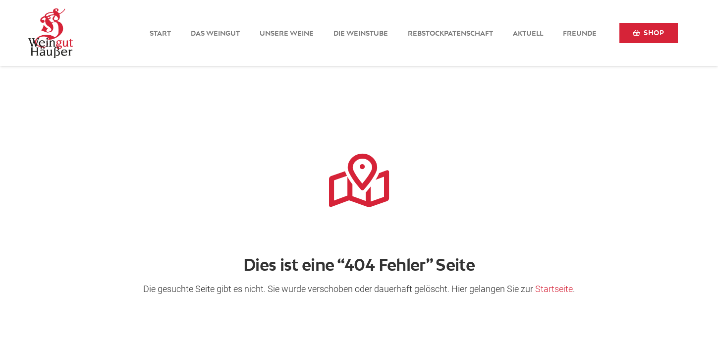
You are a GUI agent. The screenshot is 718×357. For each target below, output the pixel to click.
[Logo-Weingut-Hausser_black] (50, 33)
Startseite (554, 289)
